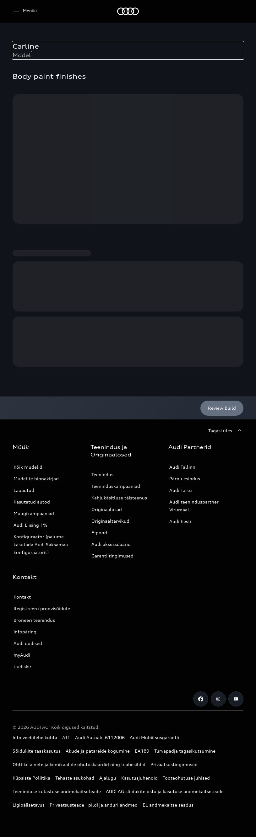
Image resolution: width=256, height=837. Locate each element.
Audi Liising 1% (30, 525)
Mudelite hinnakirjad (36, 478)
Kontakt (22, 597)
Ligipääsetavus (29, 805)
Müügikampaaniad (34, 513)
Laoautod (24, 490)
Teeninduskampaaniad (115, 486)
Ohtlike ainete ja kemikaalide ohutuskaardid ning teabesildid (79, 764)
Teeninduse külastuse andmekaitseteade (57, 791)
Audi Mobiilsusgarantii (154, 737)
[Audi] (128, 11)
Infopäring (25, 631)
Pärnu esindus (184, 478)
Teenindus (102, 474)
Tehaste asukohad (74, 778)
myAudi (22, 655)
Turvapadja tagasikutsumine (184, 751)
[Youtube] (235, 698)
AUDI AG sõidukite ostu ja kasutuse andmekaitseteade (165, 791)
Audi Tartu (180, 490)
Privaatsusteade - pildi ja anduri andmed (94, 805)
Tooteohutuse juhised (186, 778)
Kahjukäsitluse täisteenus (119, 497)
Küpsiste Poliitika (31, 778)
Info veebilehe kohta (35, 737)
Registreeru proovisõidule (42, 608)
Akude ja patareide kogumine (98, 751)
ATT (66, 737)
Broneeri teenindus (34, 620)
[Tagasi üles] (225, 430)
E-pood (99, 532)
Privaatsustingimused (174, 764)
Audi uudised (28, 643)
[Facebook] (200, 698)
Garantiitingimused (112, 555)
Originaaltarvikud (110, 521)
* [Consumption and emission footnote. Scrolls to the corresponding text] (31, 52)
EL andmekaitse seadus (168, 805)
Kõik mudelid (28, 467)
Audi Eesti (180, 521)
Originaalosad (106, 509)
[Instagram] (218, 698)
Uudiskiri (23, 666)
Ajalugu (107, 778)
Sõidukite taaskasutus (37, 751)
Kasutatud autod (32, 501)
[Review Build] (221, 408)
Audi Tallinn (182, 467)
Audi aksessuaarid (111, 544)
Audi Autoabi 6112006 (100, 737)
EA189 (142, 751)
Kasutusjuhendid (139, 778)
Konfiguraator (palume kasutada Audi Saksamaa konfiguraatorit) (41, 544)
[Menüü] (25, 11)
